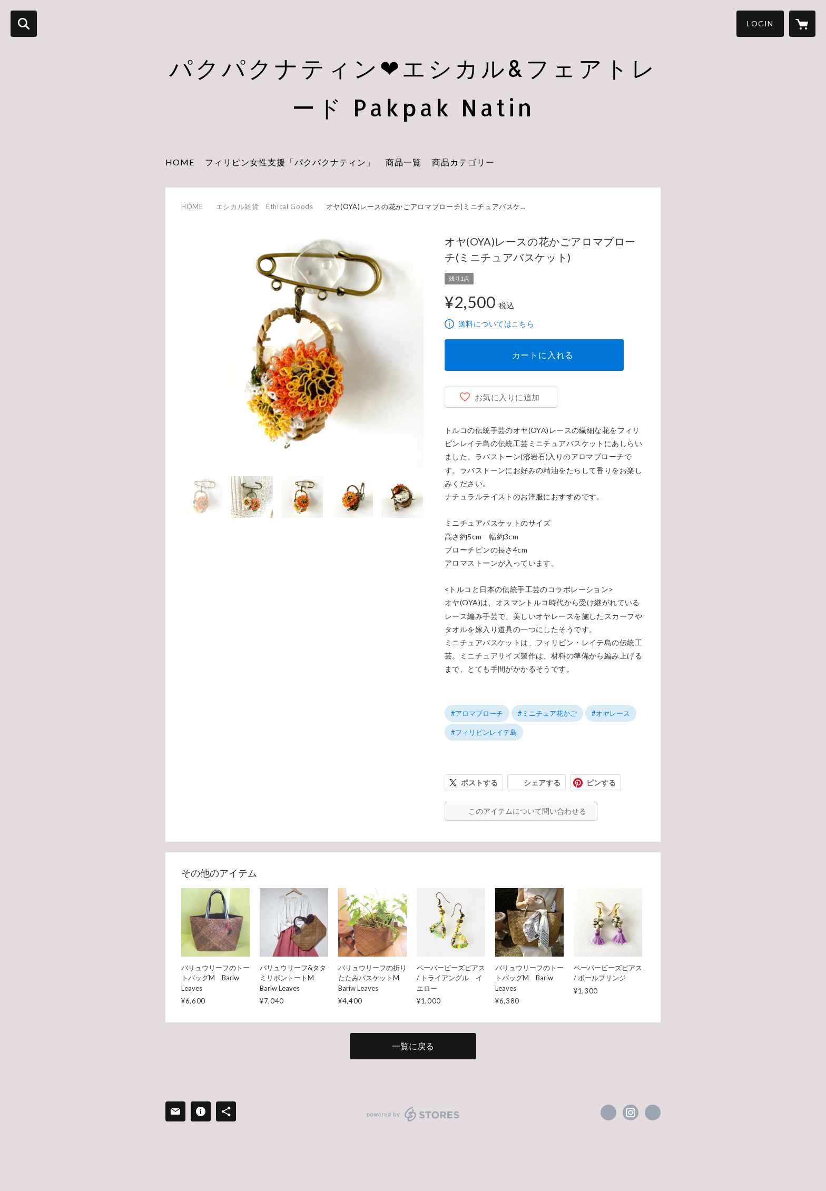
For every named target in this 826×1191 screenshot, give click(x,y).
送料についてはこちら (496, 323)
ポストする (479, 782)
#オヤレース (611, 713)
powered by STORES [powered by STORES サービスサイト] (413, 1114)
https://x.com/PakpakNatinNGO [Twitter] (608, 1112)
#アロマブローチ (477, 713)
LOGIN (760, 23)
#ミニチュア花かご (547, 713)
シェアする (542, 782)
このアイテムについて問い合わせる (527, 810)
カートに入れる (543, 355)
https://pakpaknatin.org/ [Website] (653, 1112)
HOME (179, 162)
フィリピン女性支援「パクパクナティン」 (290, 162)
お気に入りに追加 (507, 397)
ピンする (601, 782)
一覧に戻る (413, 1046)
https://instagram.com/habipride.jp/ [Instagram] (630, 1112)
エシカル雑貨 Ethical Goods (264, 206)
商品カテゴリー (463, 162)
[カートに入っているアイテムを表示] (802, 24)
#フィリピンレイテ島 (484, 732)
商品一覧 (403, 162)
